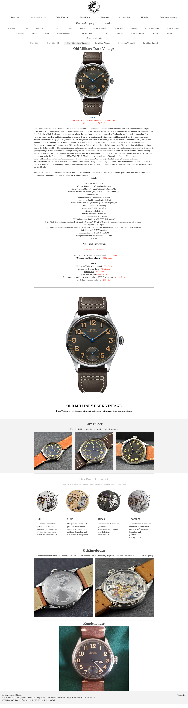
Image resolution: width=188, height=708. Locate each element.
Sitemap (19, 695)
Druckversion (8, 695)
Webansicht (181, 695)
